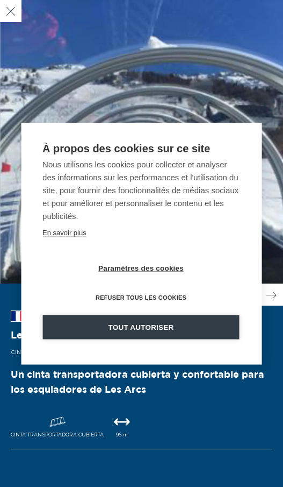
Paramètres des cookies (141, 268)
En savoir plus (64, 232)
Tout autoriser (141, 327)
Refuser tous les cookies (141, 297)
